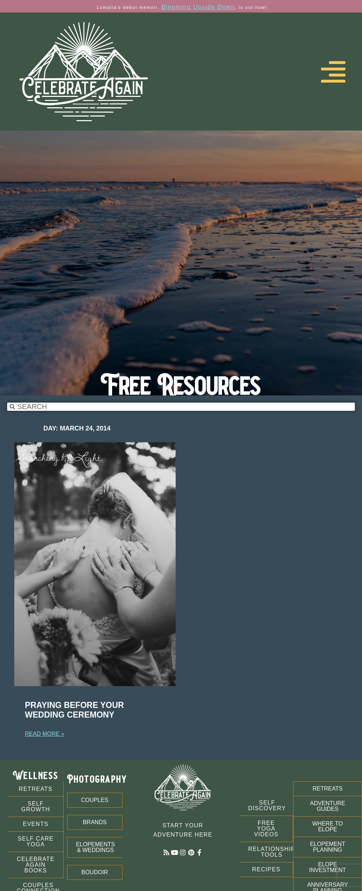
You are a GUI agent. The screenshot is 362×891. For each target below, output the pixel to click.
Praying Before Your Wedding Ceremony (74, 710)
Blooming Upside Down (198, 7)
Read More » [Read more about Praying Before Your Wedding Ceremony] (44, 734)
